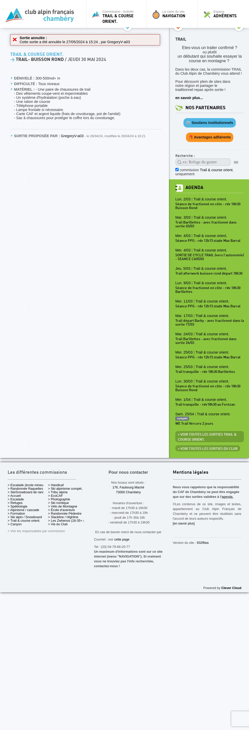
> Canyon (15, 524)
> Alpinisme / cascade (23, 510)
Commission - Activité (118, 16)
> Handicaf (56, 485)
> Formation (16, 513)
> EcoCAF (55, 496)
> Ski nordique (58, 503)
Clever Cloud (231, 588)
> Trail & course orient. (24, 520)
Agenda (194, 187)
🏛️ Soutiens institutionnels (209, 123)
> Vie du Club (58, 524)
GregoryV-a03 (118, 42)
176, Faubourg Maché (128, 487)
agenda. (227, 497)
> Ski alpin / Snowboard (25, 517)
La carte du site (173, 14)
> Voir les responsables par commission (36, 531)
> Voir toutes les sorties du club (208, 449)
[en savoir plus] (184, 523)
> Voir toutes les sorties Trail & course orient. (207, 437)
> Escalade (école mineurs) (27, 485)
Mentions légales (190, 472)
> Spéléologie (17, 506)
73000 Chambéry (128, 492)
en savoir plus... (189, 98)
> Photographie (59, 499)
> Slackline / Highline (63, 517)
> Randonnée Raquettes (25, 488)
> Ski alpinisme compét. (65, 488)
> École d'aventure (61, 510)
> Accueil (14, 496)
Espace (224, 14)
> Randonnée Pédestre (65, 513)
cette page (122, 539)
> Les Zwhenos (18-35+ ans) (69, 520)
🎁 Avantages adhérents (210, 137)
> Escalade (16, 499)
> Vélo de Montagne (62, 506)
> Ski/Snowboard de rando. (27, 492)
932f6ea (203, 543)
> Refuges (15, 503)
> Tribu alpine (58, 492)
